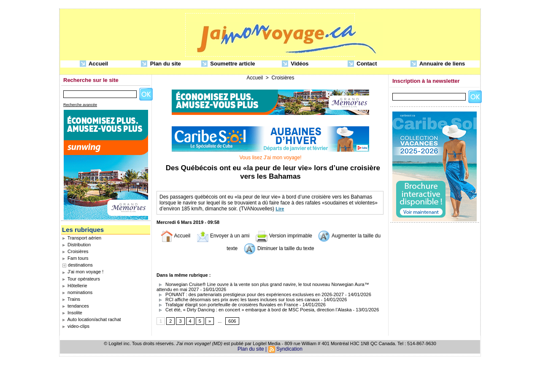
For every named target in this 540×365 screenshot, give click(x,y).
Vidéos (295, 64)
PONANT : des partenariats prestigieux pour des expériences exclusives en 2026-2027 (250, 294)
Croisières (75, 251)
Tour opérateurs (81, 278)
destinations (80, 264)
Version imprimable (283, 236)
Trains (71, 299)
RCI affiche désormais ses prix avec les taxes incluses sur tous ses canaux (239, 299)
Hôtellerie (74, 285)
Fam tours (75, 258)
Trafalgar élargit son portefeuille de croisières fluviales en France (227, 304)
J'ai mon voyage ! (82, 271)
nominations (77, 292)
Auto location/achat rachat (91, 319)
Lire (279, 208)
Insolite (72, 312)
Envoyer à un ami (223, 236)
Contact (362, 64)
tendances (75, 305)
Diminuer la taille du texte (278, 248)
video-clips (75, 326)
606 (232, 321)
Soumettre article (228, 64)
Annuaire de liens (437, 64)
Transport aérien (81, 237)
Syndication (289, 349)
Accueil (94, 64)
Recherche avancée (80, 105)
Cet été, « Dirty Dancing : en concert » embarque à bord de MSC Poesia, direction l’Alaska (254, 309)
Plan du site (161, 64)
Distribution (76, 244)
